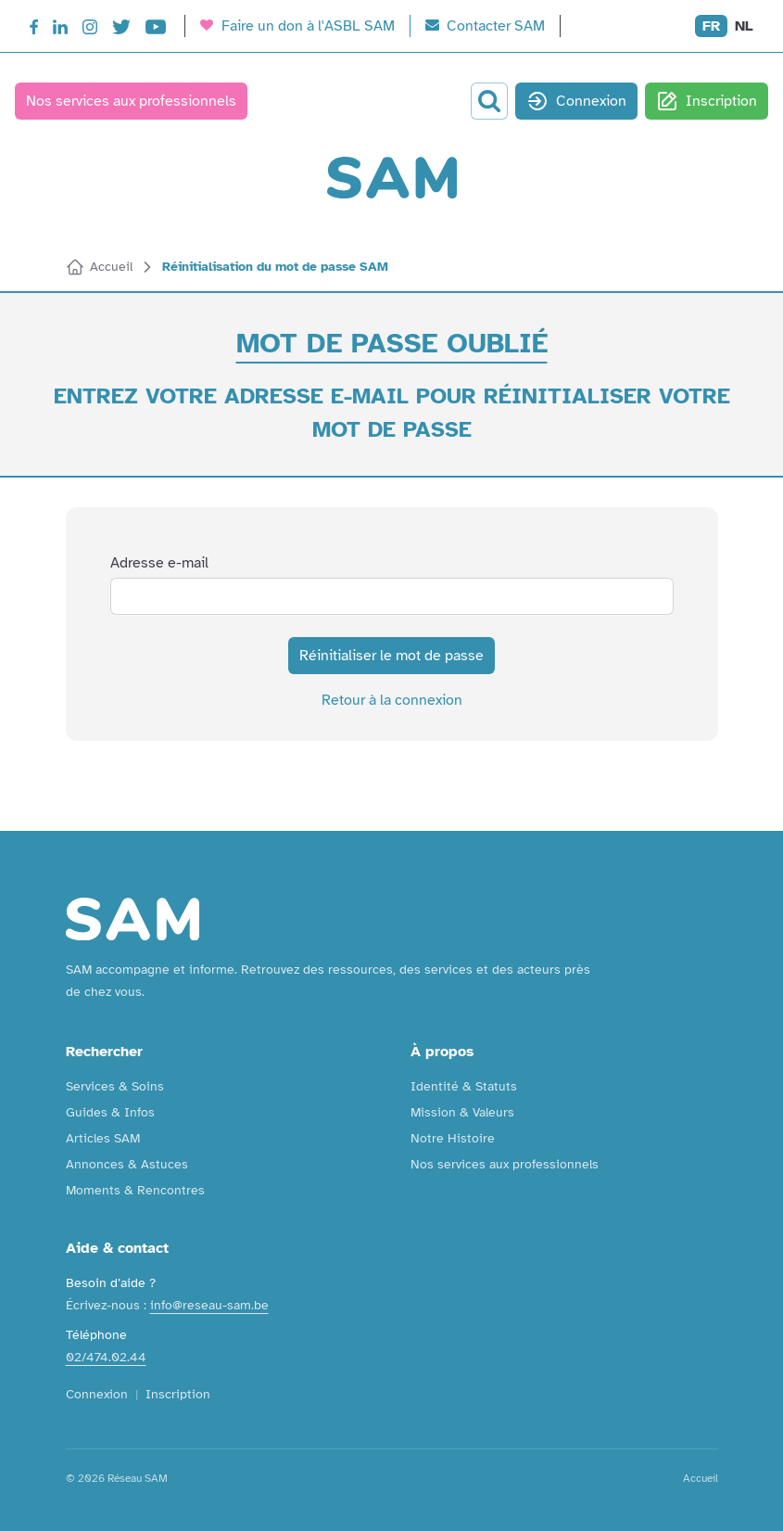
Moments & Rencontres (135, 1190)
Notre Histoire (452, 1138)
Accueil (700, 1478)
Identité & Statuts (463, 1086)
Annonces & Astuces (127, 1164)
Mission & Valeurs (462, 1112)
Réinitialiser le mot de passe (391, 655)
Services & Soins (115, 1086)
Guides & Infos (110, 1112)
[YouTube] (155, 30)
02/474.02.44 (106, 1357)
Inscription (706, 101)
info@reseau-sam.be (209, 1305)
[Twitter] (121, 30)
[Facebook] (34, 30)
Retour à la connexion (392, 700)
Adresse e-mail (159, 563)
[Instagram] (89, 30)
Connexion (576, 101)
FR (711, 26)
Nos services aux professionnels (131, 101)
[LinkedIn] (60, 30)
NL (744, 26)
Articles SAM (103, 1138)
